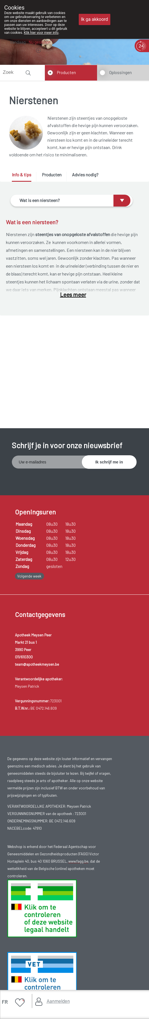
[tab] (23, 177)
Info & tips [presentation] (21, 174)
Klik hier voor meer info (41, 33)
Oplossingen (120, 72)
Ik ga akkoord (94, 19)
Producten (66, 72)
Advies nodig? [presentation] (85, 174)
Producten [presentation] (52, 174)
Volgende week (29, 576)
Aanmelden (58, 1001)
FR (5, 1002)
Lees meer (73, 294)
